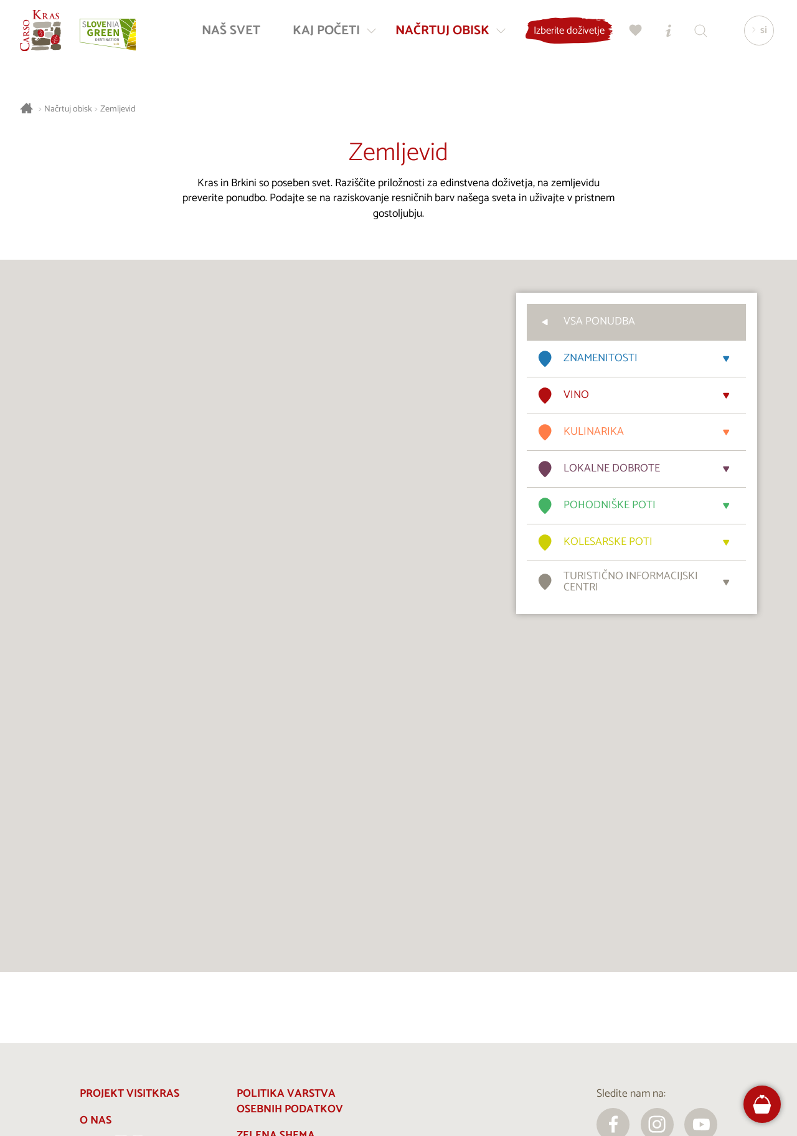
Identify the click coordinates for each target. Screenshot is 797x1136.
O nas (95, 1121)
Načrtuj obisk (68, 109)
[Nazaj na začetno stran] (45, 35)
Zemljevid (117, 109)
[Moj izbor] (632, 35)
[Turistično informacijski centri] (664, 35)
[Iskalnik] (697, 35)
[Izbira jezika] (755, 35)
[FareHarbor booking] (762, 1104)
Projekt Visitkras (129, 1094)
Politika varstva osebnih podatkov (290, 1102)
